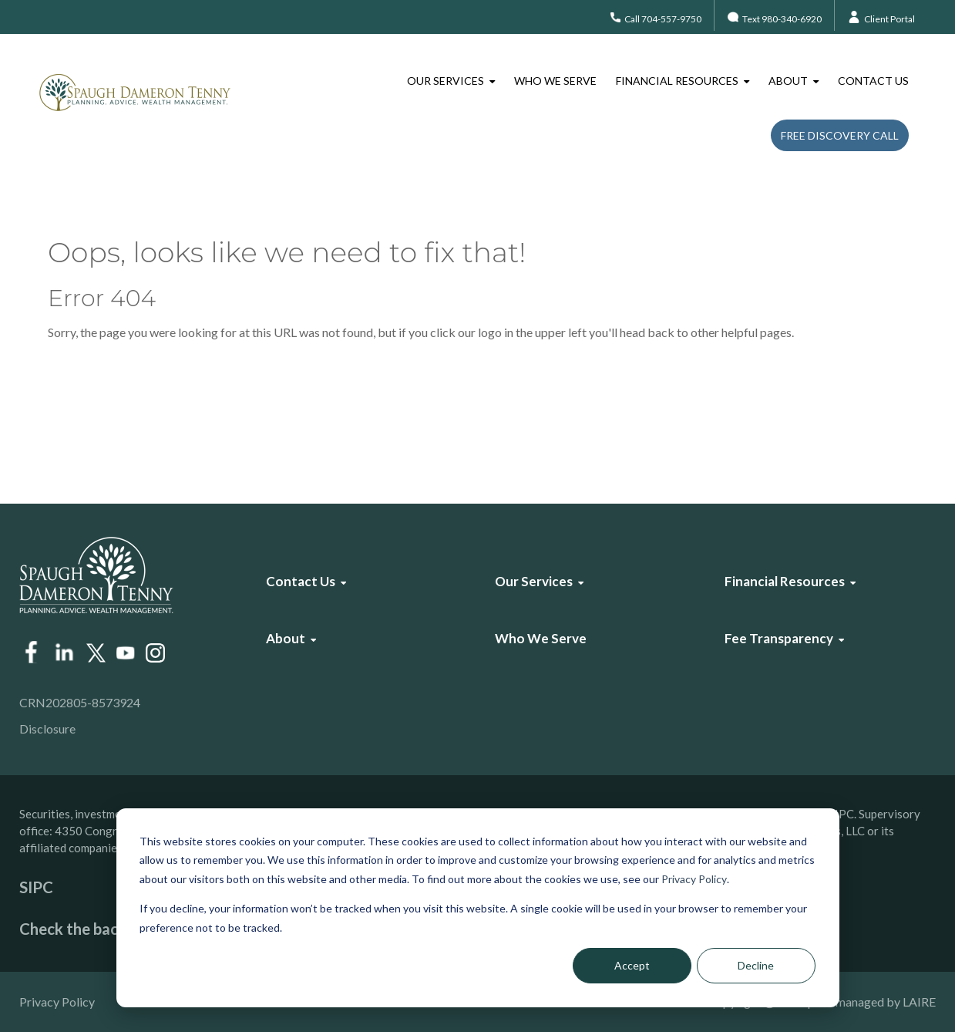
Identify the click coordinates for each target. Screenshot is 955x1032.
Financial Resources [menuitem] (677, 80)
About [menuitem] (788, 80)
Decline (756, 965)
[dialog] (477, 907)
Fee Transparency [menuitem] (779, 638)
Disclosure (47, 728)
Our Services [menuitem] (445, 80)
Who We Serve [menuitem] (555, 80)
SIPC (36, 887)
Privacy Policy (694, 878)
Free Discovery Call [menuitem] (840, 135)
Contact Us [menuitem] (873, 80)
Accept (632, 965)
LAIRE (919, 1001)
